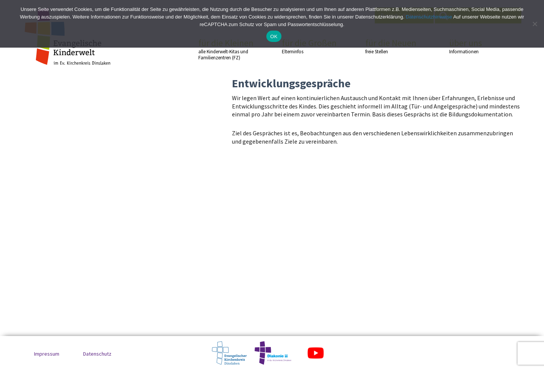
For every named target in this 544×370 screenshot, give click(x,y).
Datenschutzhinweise (429, 17)
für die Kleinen (226, 49)
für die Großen (310, 46)
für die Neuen (393, 46)
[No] (534, 24)
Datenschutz (97, 353)
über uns (477, 46)
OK (273, 36)
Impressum (46, 353)
